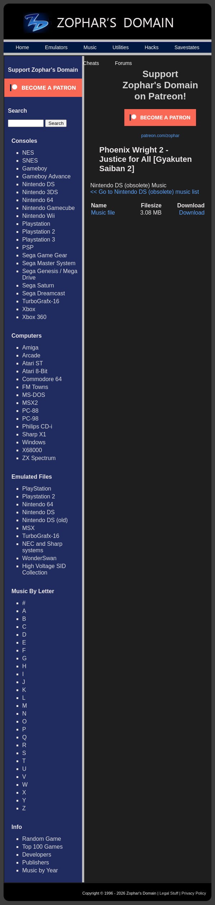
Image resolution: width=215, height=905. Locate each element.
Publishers (35, 862)
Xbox (28, 309)
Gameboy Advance (46, 176)
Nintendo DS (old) (45, 520)
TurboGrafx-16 (40, 301)
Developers (36, 855)
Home (22, 47)
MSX (28, 528)
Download (192, 213)
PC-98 (30, 419)
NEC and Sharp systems (42, 547)
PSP (28, 247)
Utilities (121, 47)
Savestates (187, 47)
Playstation (36, 224)
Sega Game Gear (44, 255)
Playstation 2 (38, 232)
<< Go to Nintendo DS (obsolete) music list (144, 192)
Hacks (152, 47)
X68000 (32, 450)
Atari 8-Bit (34, 371)
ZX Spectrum (39, 458)
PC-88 (30, 411)
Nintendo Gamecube (48, 208)
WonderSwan (39, 558)
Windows (34, 442)
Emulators (56, 47)
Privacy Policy (194, 893)
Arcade (31, 355)
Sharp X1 (34, 434)
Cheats (91, 63)
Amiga (30, 347)
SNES (30, 161)
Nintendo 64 (37, 200)
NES (28, 153)
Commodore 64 (42, 379)
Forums (123, 63)
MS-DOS (33, 395)
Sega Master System (49, 263)
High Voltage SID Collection (44, 569)
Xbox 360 (34, 317)
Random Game (41, 839)
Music (90, 47)
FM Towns (35, 387)
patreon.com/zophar (160, 135)
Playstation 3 (38, 239)
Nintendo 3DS (40, 192)
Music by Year (40, 870)
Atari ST (32, 363)
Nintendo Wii (38, 216)
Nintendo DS (38, 184)
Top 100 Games (42, 847)
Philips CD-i (37, 426)
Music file (103, 213)
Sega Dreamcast (43, 293)
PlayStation (36, 489)
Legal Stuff (168, 893)
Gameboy (34, 168)
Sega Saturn (38, 285)
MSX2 (30, 403)
